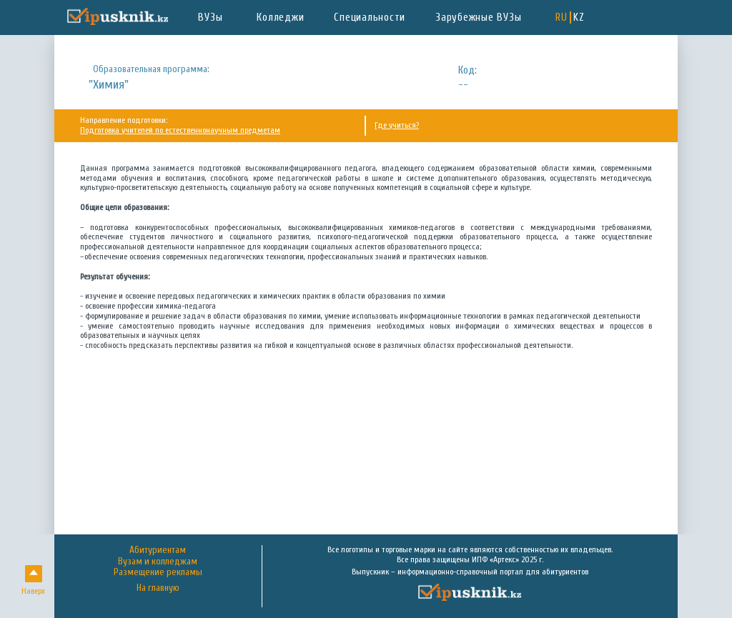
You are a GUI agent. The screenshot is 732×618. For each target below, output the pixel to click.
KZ (579, 17)
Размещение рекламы (158, 572)
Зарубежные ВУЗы (478, 17)
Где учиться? (397, 125)
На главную (158, 588)
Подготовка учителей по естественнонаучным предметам (180, 130)
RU (561, 17)
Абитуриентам (157, 550)
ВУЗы (210, 17)
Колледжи (280, 17)
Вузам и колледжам (157, 561)
